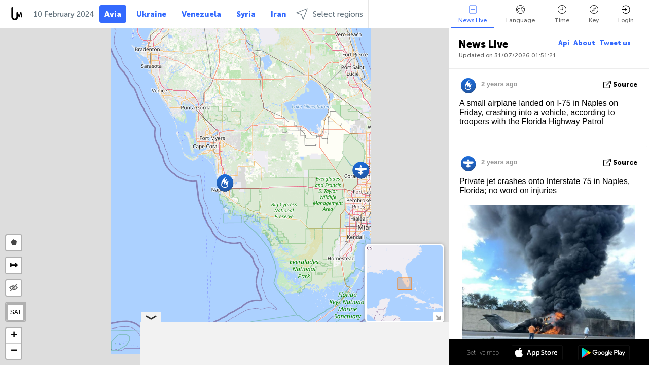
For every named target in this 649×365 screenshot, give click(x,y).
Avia (112, 14)
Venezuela (201, 14)
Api (563, 43)
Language (520, 14)
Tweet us (615, 43)
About (584, 43)
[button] (361, 170)
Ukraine (151, 14)
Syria (246, 14)
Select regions (329, 14)
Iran (278, 14)
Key (594, 14)
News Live (472, 14)
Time (561, 14)
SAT (15, 312)
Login (626, 14)
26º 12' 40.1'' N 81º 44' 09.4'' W (408, 352)
